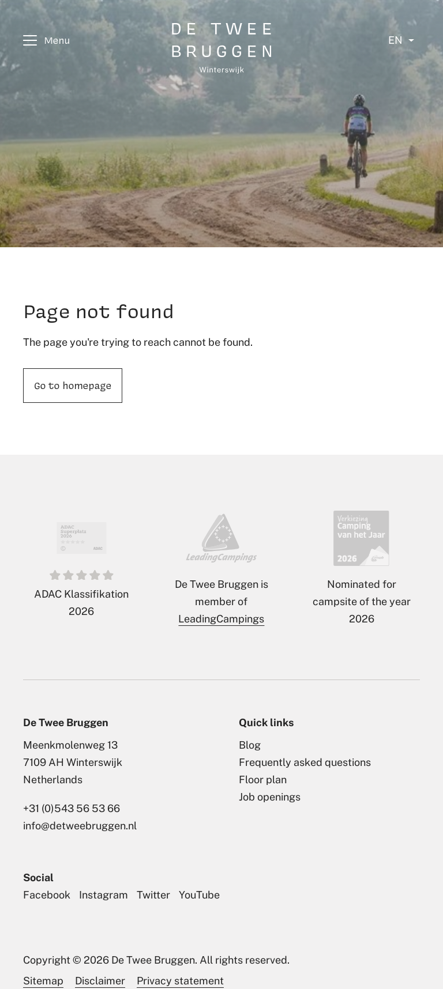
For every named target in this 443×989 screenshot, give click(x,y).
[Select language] (401, 40)
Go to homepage (72, 385)
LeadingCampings (221, 619)
